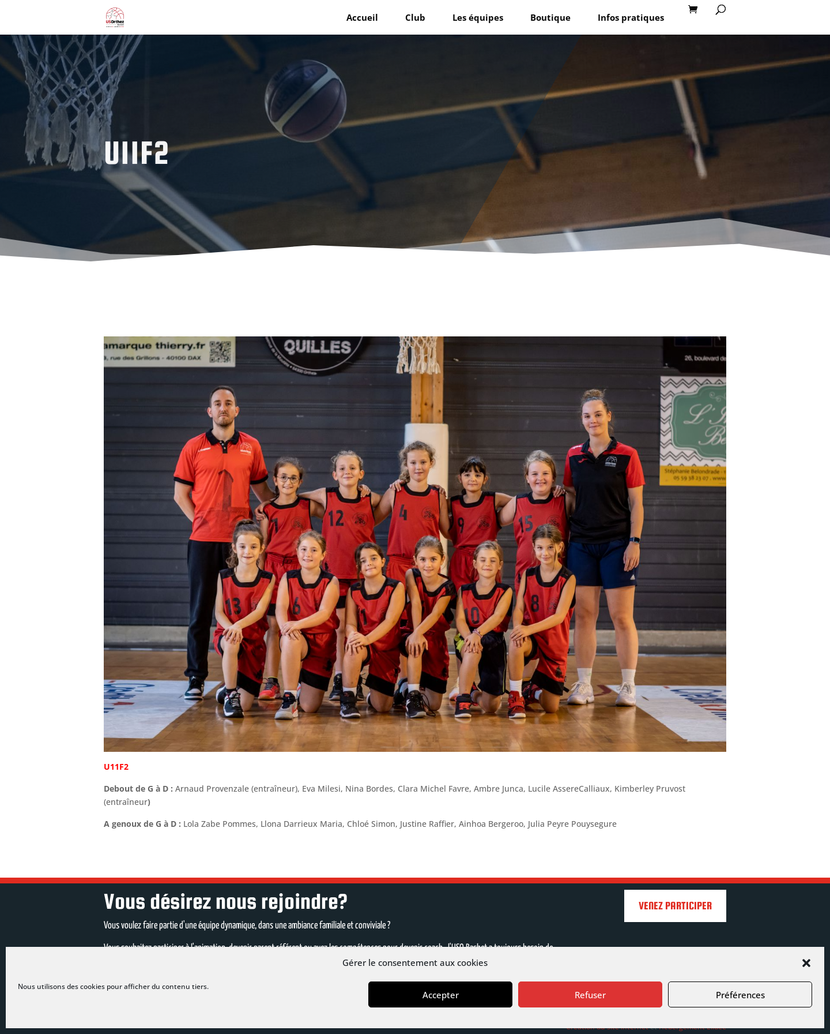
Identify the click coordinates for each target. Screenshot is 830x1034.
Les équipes (477, 17)
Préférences (740, 995)
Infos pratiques (631, 17)
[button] (806, 963)
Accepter (440, 995)
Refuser (590, 995)
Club (415, 17)
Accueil (362, 17)
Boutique (550, 17)
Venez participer (675, 906)
